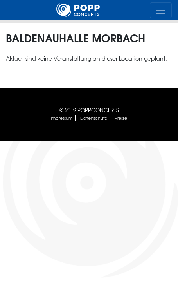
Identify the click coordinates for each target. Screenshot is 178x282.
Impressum (61, 118)
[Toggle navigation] (161, 10)
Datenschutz (93, 118)
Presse (121, 118)
